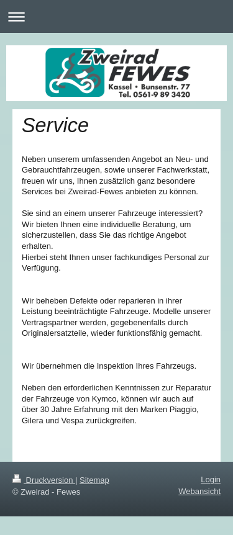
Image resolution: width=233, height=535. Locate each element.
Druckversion (43, 480)
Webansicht (199, 491)
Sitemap (94, 480)
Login (211, 479)
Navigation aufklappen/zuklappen (116, 16)
